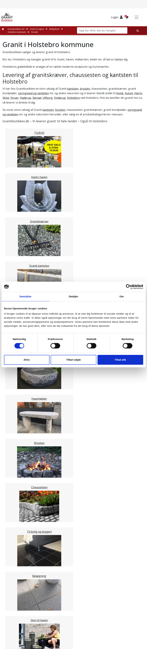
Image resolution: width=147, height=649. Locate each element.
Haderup (25, 98)
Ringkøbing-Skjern (21, 370)
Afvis (27, 359)
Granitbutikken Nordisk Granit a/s (73, 610)
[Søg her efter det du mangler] (137, 30)
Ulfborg (48, 98)
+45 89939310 (75, 635)
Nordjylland (16, 398)
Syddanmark (17, 410)
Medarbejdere (73, 553)
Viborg (13, 382)
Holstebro (73, 98)
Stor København (19, 406)
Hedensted (16, 374)
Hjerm (138, 93)
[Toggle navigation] (136, 17)
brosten (85, 88)
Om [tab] (121, 296)
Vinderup (60, 98)
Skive (6, 98)
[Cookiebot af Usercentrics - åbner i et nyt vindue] (128, 286)
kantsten (121, 74)
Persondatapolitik (76, 593)
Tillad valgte (73, 359)
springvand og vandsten (33, 93)
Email (57, 469)
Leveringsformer (74, 557)
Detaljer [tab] (73, 296)
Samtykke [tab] (25, 296)
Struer (14, 98)
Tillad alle (120, 359)
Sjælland (14, 402)
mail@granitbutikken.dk (76, 627)
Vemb (119, 93)
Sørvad (36, 98)
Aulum (129, 93)
